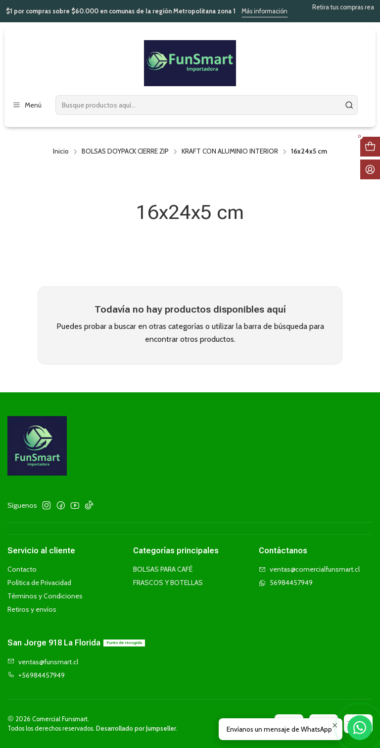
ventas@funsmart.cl (42, 661)
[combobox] (206, 105)
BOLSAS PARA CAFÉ (162, 569)
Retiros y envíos (31, 609)
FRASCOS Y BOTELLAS (168, 582)
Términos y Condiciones (45, 595)
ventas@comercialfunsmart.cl (309, 569)
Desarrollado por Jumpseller (136, 728)
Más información (277, 11)
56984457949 (286, 582)
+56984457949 (36, 675)
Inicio (61, 151)
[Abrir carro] (370, 147)
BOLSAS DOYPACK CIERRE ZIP (125, 151)
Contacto (22, 569)
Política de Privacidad (39, 582)
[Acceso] (370, 169)
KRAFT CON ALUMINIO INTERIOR (230, 151)
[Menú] (27, 105)
